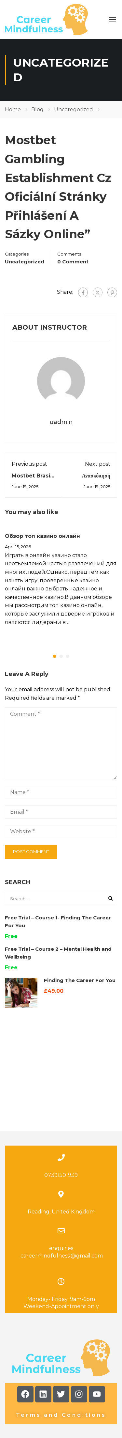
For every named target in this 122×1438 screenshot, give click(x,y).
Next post (97, 464)
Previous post (29, 464)
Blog (37, 109)
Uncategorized (73, 109)
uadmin (61, 422)
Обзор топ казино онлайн (42, 536)
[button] (54, 656)
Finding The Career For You (79, 980)
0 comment (72, 261)
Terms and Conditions (61, 1354)
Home (13, 109)
